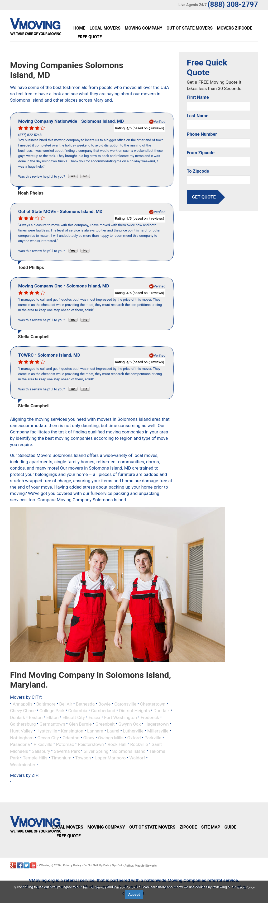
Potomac (65, 744)
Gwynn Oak (129, 724)
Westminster (22, 764)
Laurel (113, 731)
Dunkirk (17, 717)
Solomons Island (128, 751)
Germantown (52, 724)
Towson (83, 757)
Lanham (95, 731)
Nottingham (22, 737)
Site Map (210, 827)
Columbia (77, 710)
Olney (88, 737)
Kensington (72, 731)
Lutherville (133, 731)
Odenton (71, 737)
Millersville (157, 731)
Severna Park (67, 751)
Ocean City (48, 737)
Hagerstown (157, 724)
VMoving (44, 865)
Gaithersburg (23, 724)
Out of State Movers (189, 28)
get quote (204, 197)
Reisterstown (91, 744)
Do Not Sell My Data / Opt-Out (103, 865)
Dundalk (162, 710)
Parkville (153, 737)
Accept (134, 894)
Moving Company (143, 28)
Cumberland (103, 710)
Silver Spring (96, 751)
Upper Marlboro (110, 757)
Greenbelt (105, 724)
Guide (230, 827)
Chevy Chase (23, 710)
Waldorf (137, 757)
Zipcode (188, 827)
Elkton (52, 717)
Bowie (104, 703)
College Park (51, 710)
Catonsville (125, 703)
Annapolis (22, 703)
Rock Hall (117, 744)
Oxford (134, 737)
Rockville (139, 744)
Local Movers (104, 28)
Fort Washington (120, 717)
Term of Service (95, 887)
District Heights (134, 710)
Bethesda (85, 703)
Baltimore (46, 703)
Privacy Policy (72, 865)
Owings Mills (111, 737)
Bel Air (65, 703)
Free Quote (90, 36)
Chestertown (152, 703)
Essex (94, 717)
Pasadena (20, 744)
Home (79, 28)
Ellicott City (74, 717)
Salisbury (41, 751)
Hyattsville (46, 731)
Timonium (61, 757)
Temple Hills (35, 757)
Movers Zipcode (234, 28)
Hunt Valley (21, 731)
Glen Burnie (80, 724)
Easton (35, 717)
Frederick (150, 717)
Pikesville (43, 744)
